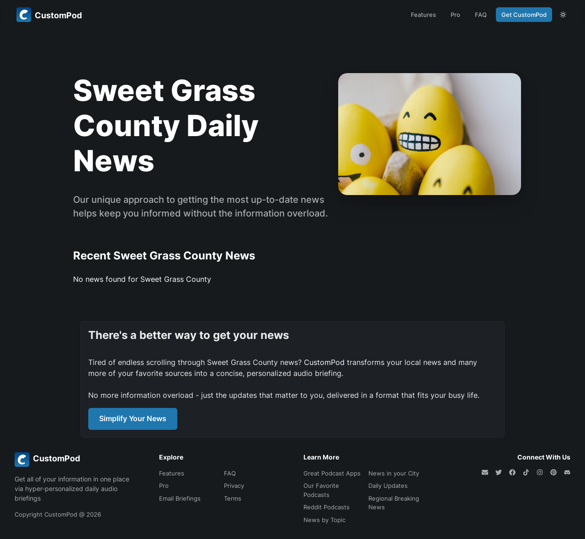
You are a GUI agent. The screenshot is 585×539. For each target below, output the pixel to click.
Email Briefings (180, 498)
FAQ (481, 14)
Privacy (234, 485)
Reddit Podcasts (326, 507)
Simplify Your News (132, 418)
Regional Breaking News (393, 503)
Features (423, 14)
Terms (232, 498)
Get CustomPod (524, 14)
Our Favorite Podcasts (321, 490)
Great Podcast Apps (332, 473)
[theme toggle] (563, 14)
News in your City (393, 473)
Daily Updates (388, 485)
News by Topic (324, 519)
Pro (455, 14)
